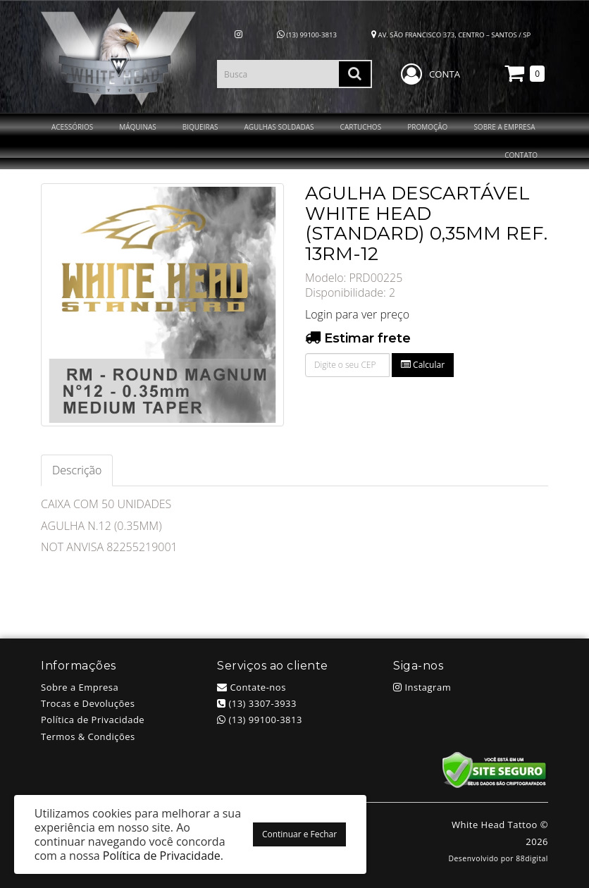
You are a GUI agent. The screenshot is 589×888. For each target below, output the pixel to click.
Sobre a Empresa (79, 687)
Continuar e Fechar (299, 834)
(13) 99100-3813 (307, 34)
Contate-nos (251, 687)
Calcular (423, 365)
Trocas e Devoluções (88, 703)
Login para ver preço (357, 314)
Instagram (422, 687)
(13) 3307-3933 (257, 703)
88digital (532, 858)
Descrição (76, 470)
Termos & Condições (88, 736)
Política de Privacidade (92, 719)
